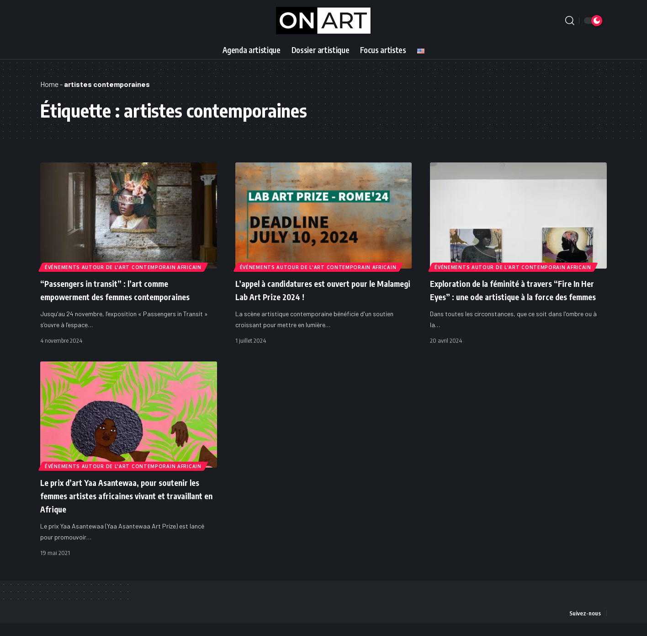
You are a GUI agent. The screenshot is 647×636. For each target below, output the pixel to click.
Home (49, 84)
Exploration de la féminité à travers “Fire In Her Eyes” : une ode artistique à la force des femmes (517, 295)
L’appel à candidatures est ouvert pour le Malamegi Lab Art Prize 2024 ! (322, 289)
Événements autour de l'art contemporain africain (124, 266)
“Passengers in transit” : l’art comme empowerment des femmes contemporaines (119, 295)
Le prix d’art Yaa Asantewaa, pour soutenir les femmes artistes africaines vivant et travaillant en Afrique (123, 508)
